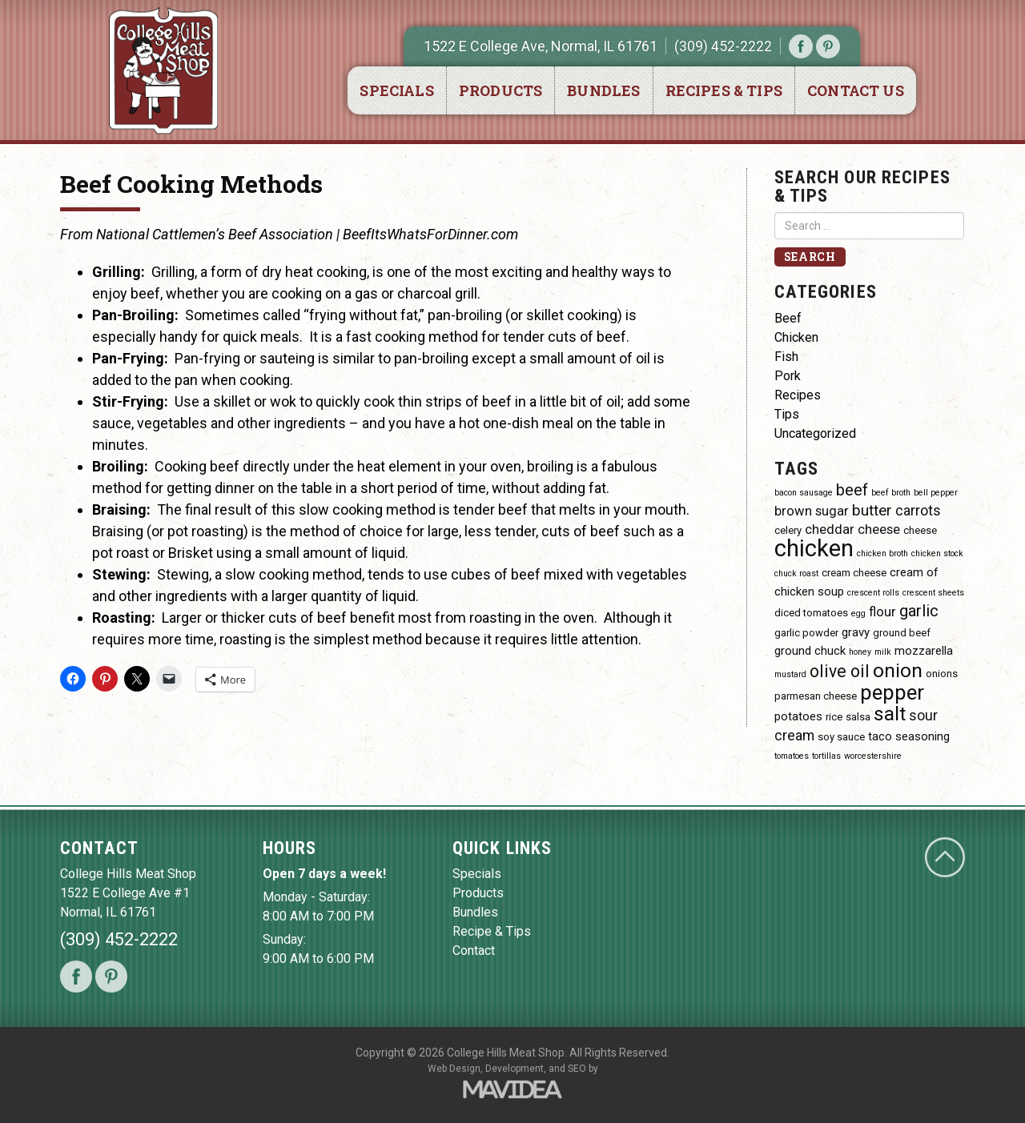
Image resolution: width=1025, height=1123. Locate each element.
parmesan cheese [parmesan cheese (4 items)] (815, 696)
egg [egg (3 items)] (858, 613)
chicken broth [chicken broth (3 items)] (882, 553)
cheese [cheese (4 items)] (920, 530)
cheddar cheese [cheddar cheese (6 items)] (852, 529)
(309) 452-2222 (723, 46)
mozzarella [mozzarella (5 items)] (923, 651)
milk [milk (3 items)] (882, 652)
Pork (787, 375)
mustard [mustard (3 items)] (790, 674)
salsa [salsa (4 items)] (858, 717)
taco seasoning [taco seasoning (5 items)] (909, 736)
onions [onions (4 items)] (942, 674)
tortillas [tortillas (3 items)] (826, 756)
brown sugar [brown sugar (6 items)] (811, 511)
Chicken (796, 337)
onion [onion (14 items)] (897, 670)
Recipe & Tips (491, 931)
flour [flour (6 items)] (882, 612)
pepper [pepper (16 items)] (892, 692)
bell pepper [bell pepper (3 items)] (936, 492)
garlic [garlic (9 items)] (919, 610)
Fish (786, 356)
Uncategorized (815, 433)
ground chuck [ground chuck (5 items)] (810, 651)
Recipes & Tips (724, 90)
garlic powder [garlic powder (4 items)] (806, 633)
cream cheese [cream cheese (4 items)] (854, 573)
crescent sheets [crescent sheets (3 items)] (933, 593)
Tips (786, 414)
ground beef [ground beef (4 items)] (902, 633)
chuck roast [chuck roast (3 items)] (796, 573)
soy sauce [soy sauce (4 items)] (841, 737)
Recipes (797, 395)
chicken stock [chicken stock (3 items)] (937, 553)
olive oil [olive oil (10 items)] (840, 671)
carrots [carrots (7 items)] (918, 510)
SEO (577, 1068)
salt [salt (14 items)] (890, 713)
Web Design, (455, 1068)
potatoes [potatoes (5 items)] (798, 716)
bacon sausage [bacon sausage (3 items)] (803, 492)
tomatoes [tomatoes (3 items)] (791, 756)
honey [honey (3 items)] (860, 652)
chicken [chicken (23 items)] (814, 548)
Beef (788, 318)
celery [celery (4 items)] (788, 530)
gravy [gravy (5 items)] (856, 632)
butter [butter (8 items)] (872, 510)
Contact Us (855, 90)
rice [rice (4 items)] (834, 717)
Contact (473, 950)
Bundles (603, 90)
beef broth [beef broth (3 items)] (890, 492)
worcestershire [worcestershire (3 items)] (873, 756)
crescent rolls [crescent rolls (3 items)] (873, 593)
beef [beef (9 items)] (852, 489)
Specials (396, 90)
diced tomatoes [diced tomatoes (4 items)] (811, 613)
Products (500, 90)
